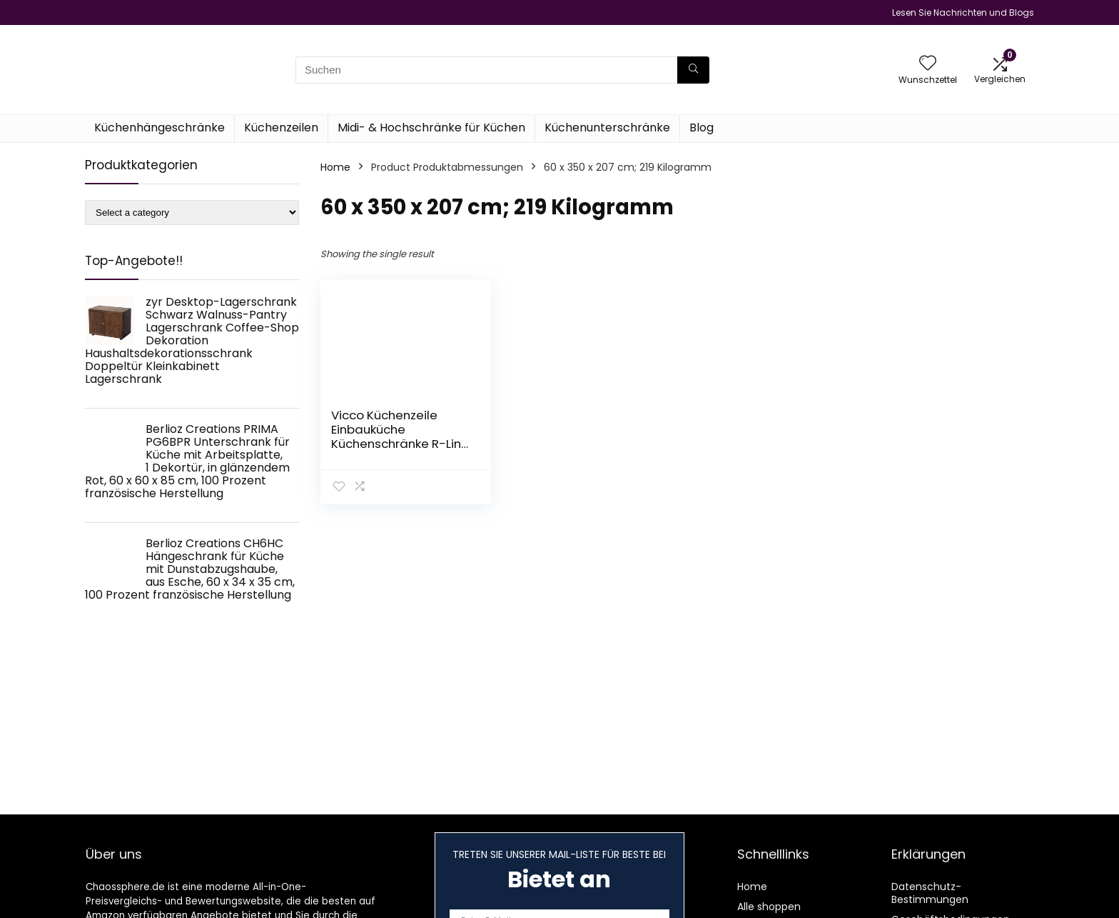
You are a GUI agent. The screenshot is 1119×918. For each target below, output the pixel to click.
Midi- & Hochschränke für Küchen (431, 127)
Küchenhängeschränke (159, 127)
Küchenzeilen (281, 127)
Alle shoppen (769, 906)
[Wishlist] (927, 64)
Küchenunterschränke (607, 127)
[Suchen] (693, 70)
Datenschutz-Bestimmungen (929, 893)
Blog (701, 127)
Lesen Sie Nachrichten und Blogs (963, 12)
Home (335, 167)
